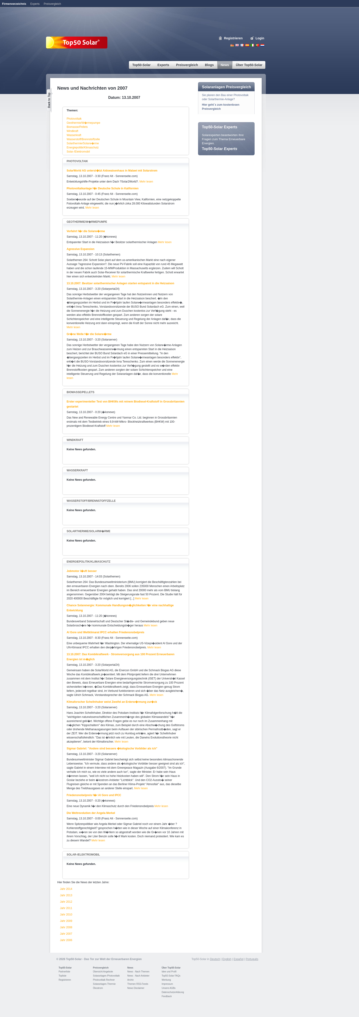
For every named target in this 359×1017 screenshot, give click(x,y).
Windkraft (72, 131)
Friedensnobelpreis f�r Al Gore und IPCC (94, 795)
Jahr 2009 (66, 921)
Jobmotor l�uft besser (82, 571)
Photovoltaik (74, 118)
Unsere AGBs (169, 988)
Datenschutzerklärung (173, 992)
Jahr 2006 (66, 940)
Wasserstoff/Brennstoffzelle (83, 139)
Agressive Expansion (80, 249)
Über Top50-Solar (171, 967)
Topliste (62, 975)
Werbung (166, 980)
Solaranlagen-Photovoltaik (106, 975)
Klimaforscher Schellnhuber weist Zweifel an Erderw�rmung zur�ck (112, 701)
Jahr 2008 (66, 927)
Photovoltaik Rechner (104, 980)
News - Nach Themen (138, 971)
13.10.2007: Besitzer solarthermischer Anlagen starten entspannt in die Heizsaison (120, 283)
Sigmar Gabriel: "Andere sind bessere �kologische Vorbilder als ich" (112, 748)
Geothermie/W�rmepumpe (83, 122)
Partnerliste (64, 971)
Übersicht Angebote (103, 971)
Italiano (252, 45)
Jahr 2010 (66, 914)
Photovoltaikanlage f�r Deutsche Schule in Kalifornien (103, 188)
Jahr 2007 (66, 933)
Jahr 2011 (66, 908)
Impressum (167, 984)
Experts (35, 3)
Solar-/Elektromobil (78, 151)
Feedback (167, 996)
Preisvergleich (101, 967)
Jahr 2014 (66, 889)
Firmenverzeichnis (14, 3)
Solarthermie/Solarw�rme (83, 143)
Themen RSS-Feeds (137, 984)
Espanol (247, 45)
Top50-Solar (219, 149)
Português (252, 959)
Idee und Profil (169, 971)
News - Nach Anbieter (138, 975)
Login (260, 38)
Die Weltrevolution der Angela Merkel (91, 813)
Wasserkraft (74, 135)
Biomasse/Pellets (77, 127)
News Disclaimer (135, 988)
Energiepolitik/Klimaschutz (83, 147)
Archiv (130, 980)
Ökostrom (98, 988)
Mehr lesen (146, 181)
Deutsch (232, 45)
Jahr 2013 (66, 895)
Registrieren (233, 38)
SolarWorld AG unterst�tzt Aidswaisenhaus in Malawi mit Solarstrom (112, 170)
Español (238, 959)
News (130, 967)
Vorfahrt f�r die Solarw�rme (86, 231)
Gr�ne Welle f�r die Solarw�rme (89, 334)
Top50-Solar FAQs (171, 975)
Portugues (257, 45)
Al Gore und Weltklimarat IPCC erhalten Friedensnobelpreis (105, 632)
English (237, 45)
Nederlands (262, 45)
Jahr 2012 (66, 901)
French (242, 45)
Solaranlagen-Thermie (104, 984)
